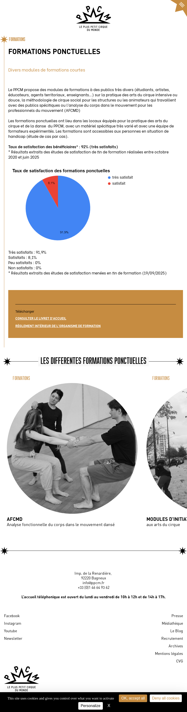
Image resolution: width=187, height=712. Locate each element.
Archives (176, 646)
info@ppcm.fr (93, 582)
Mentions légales (169, 653)
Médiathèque (172, 623)
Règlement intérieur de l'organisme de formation (58, 326)
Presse (177, 615)
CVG (179, 661)
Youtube (10, 630)
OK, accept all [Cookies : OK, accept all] (133, 698)
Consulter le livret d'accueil (40, 318)
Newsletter (13, 638)
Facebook (12, 615)
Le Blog (176, 630)
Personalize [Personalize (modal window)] (90, 706)
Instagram (12, 623)
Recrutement (172, 638)
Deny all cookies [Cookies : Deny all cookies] (166, 698)
